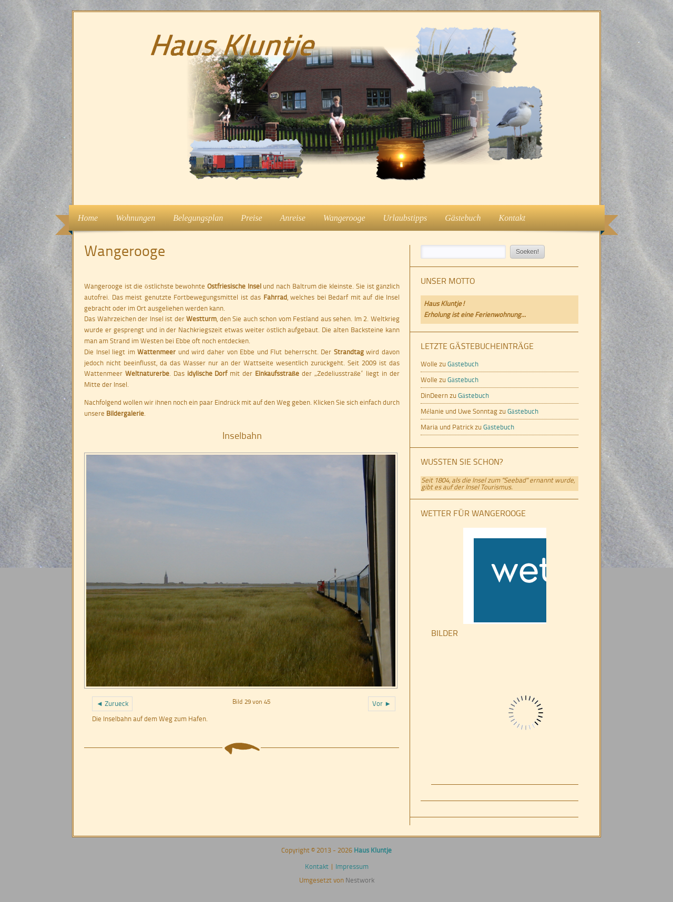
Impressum (352, 866)
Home (88, 217)
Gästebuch (463, 217)
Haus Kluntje (373, 850)
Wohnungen (132, 216)
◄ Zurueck (112, 704)
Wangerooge (344, 217)
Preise (251, 217)
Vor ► (381, 704)
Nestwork (359, 880)
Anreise (292, 217)
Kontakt (512, 217)
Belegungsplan (198, 217)
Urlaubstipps (405, 217)
